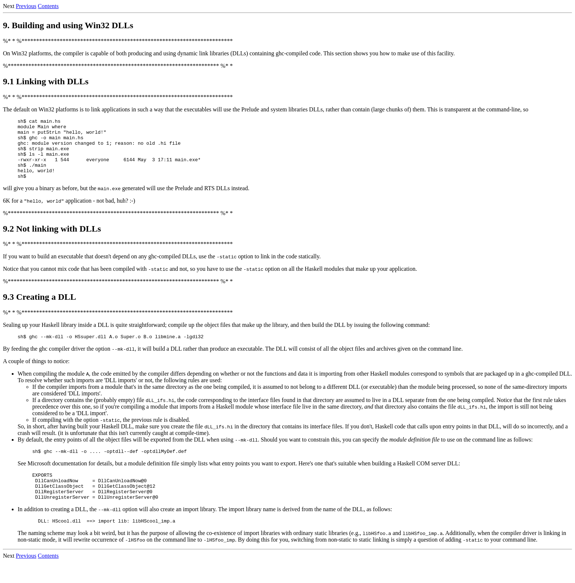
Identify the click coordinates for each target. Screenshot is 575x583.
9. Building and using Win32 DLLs (68, 25)
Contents (48, 6)
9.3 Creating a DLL (39, 309)
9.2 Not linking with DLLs (52, 241)
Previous (26, 6)
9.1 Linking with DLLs (45, 81)
